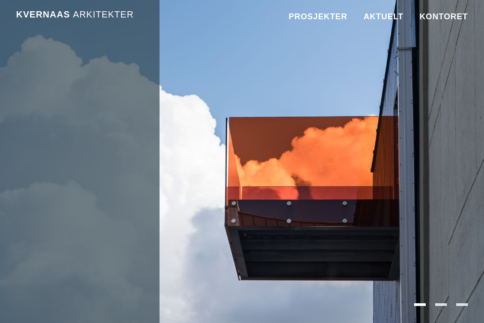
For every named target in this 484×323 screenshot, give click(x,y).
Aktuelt (383, 16)
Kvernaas (75, 14)
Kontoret (443, 16)
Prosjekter (318, 16)
